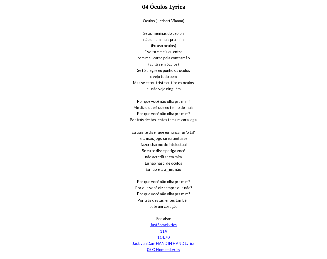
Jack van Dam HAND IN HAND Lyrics (163, 243)
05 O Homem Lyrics (163, 249)
